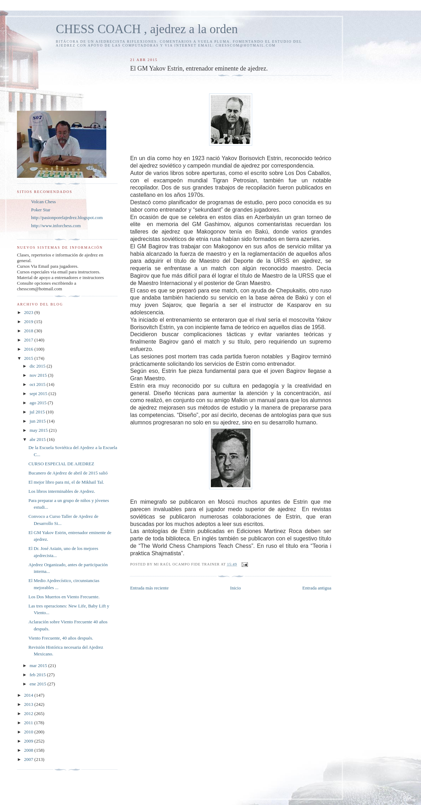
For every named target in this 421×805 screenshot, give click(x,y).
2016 (29, 349)
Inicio (235, 588)
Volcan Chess (43, 201)
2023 (29, 312)
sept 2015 (39, 393)
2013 (29, 704)
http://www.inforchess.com (56, 225)
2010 (29, 731)
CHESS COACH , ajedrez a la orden (147, 29)
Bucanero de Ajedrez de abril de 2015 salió (67, 473)
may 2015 (39, 430)
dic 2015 (38, 366)
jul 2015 (38, 411)
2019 (29, 321)
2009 (29, 741)
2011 (29, 722)
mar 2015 (39, 665)
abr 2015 (38, 439)
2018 (29, 330)
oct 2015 (38, 384)
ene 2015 (39, 683)
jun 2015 (38, 421)
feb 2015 (38, 674)
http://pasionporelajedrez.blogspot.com (67, 217)
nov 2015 (39, 375)
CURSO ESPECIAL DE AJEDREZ (61, 463)
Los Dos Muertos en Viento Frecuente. (63, 596)
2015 (29, 358)
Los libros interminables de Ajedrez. (61, 491)
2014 (29, 695)
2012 (29, 713)
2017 (29, 340)
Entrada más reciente (149, 588)
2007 (29, 759)
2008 (29, 750)
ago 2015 (39, 402)
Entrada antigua (316, 588)
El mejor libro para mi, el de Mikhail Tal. (66, 482)
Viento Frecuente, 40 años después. (60, 638)
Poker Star (41, 209)
